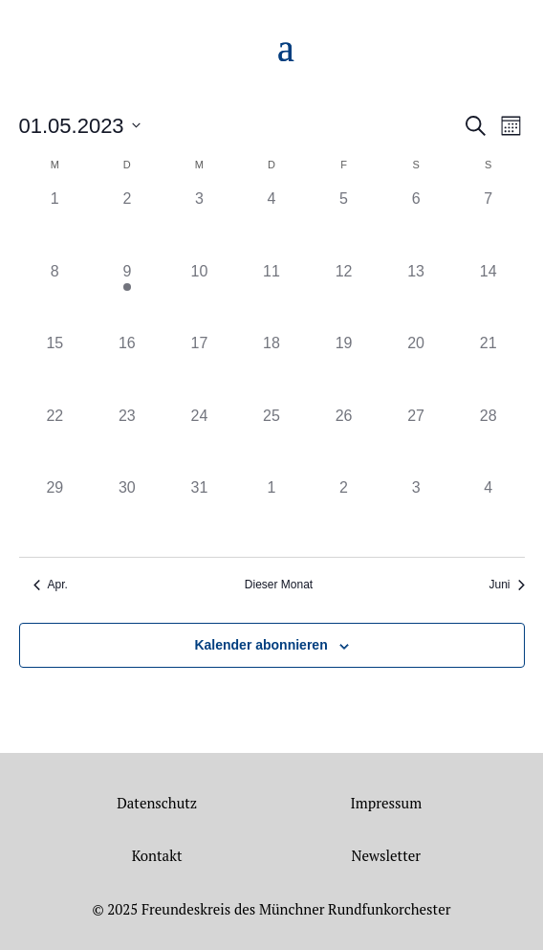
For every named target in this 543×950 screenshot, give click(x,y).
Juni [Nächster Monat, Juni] (506, 584)
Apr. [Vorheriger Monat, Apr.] (50, 584)
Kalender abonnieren (260, 644)
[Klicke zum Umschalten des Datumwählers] (80, 126)
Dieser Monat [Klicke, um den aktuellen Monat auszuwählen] (279, 584)
